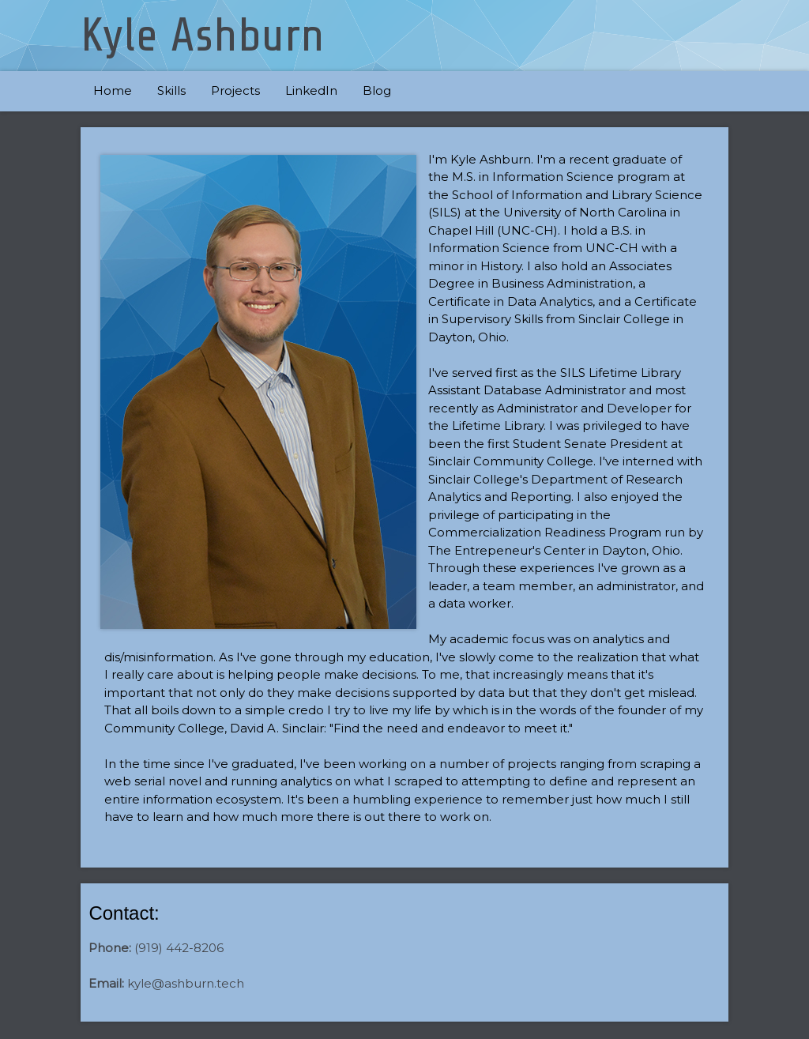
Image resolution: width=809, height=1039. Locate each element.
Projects (235, 90)
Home (112, 90)
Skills (171, 90)
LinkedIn (311, 90)
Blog (377, 90)
